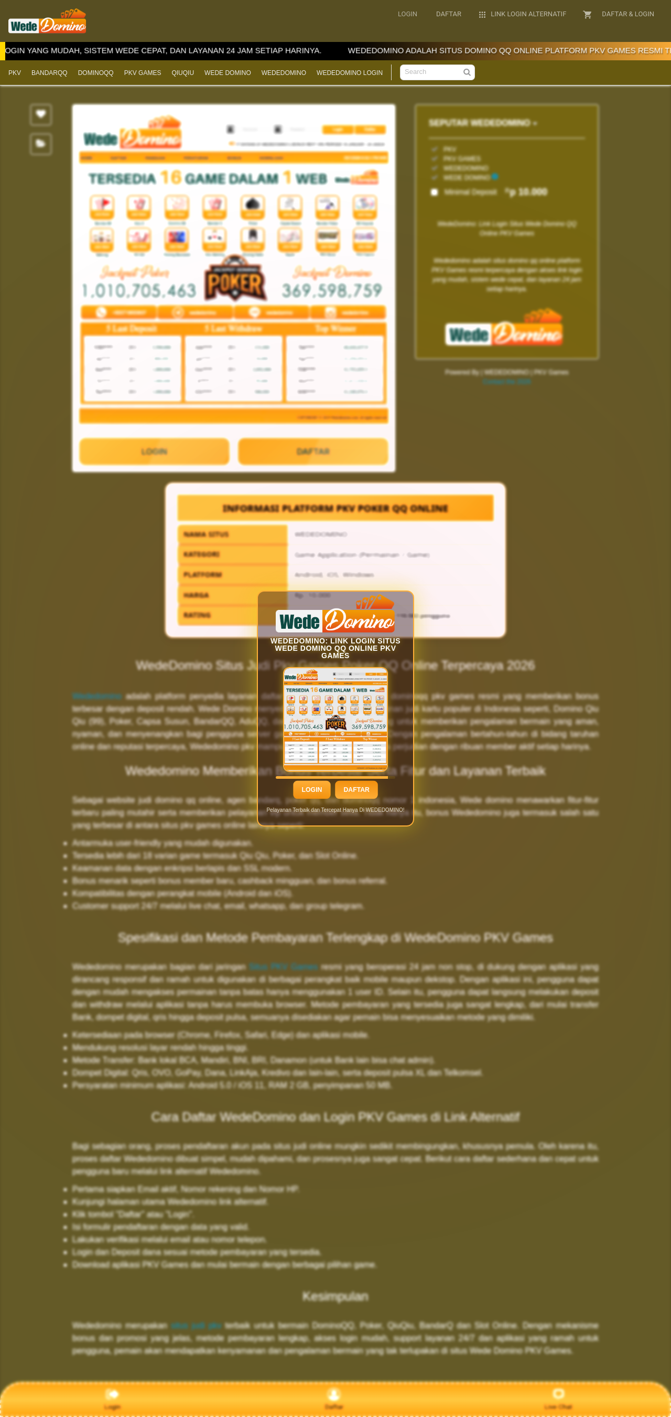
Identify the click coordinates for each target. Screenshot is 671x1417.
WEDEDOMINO (284, 73)
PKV (14, 73)
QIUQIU (182, 73)
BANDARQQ (49, 73)
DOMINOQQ (96, 73)
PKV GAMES (142, 73)
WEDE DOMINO (227, 73)
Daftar (356, 789)
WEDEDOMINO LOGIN (350, 73)
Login (311, 789)
